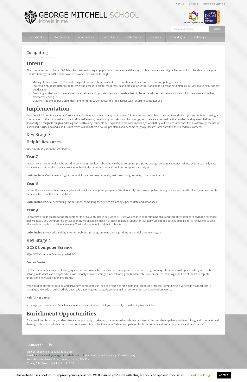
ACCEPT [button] (223, 375)
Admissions (86, 37)
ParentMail (193, 4)
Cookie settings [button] (200, 375)
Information (61, 37)
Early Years (133, 37)
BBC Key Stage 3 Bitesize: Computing (48, 148)
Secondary (177, 37)
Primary (155, 37)
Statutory (200, 37)
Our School (36, 37)
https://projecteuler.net (40, 305)
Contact (180, 4)
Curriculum (110, 37)
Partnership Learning (214, 4)
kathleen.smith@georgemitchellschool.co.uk (59, 355)
